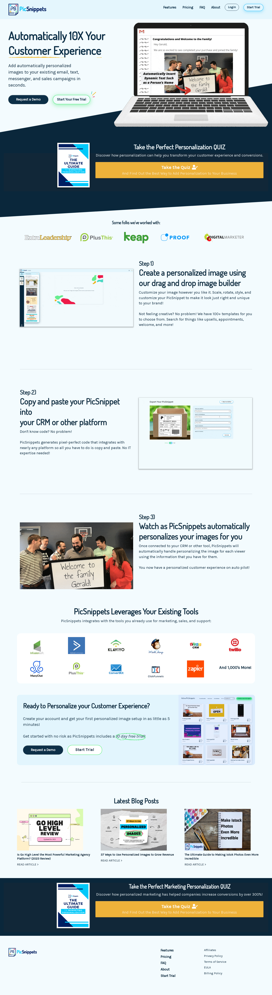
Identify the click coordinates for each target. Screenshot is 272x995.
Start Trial (168, 976)
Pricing (187, 7)
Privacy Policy (213, 956)
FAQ (202, 7)
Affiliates (210, 950)
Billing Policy (213, 973)
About (215, 7)
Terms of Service (215, 962)
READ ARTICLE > (28, 864)
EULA (207, 967)
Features (169, 7)
